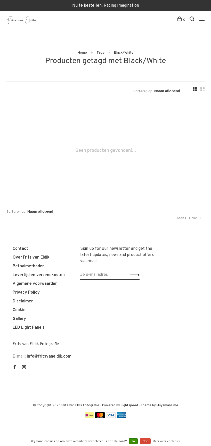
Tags (100, 53)
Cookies (20, 310)
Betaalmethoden (29, 266)
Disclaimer (23, 301)
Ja (133, 441)
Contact (20, 248)
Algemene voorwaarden (35, 283)
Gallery (19, 318)
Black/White (124, 53)
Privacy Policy (26, 292)
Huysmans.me (167, 405)
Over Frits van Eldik (31, 257)
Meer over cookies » (166, 441)
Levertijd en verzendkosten (39, 275)
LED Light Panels (29, 327)
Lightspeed (129, 405)
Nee (145, 441)
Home (82, 53)
